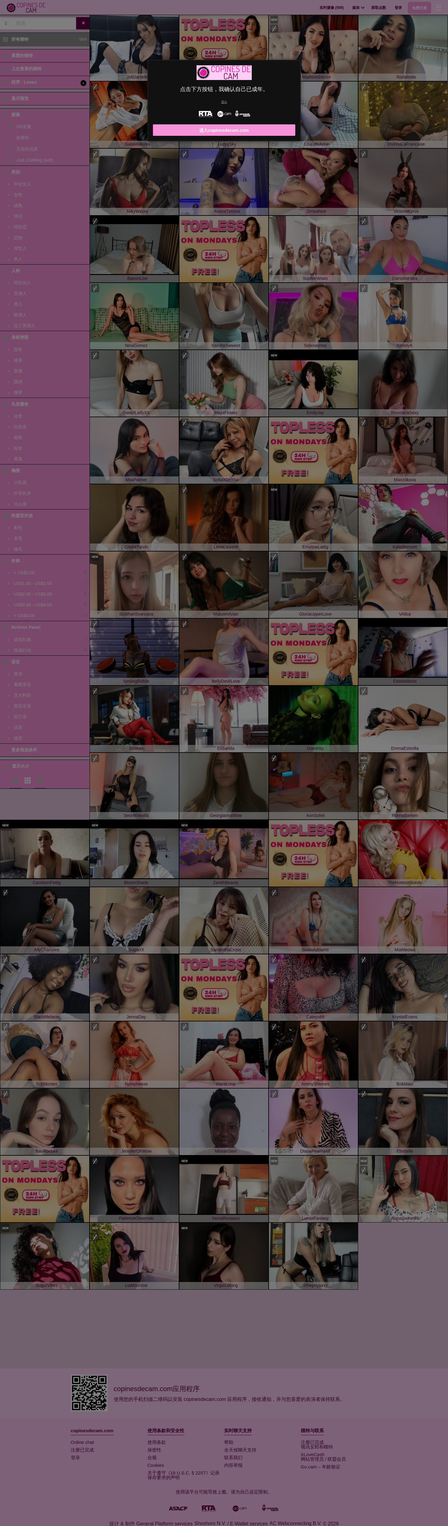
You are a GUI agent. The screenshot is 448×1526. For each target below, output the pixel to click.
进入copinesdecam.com (224, 130)
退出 (224, 102)
